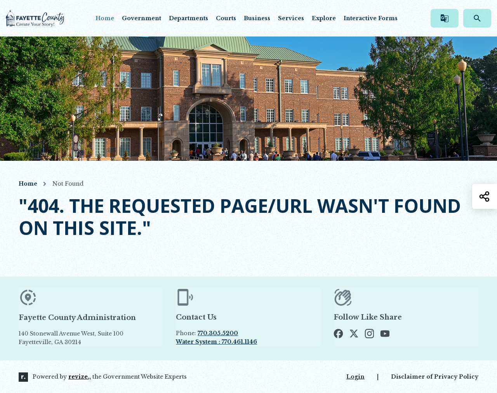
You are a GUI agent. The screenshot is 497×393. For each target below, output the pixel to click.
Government (141, 18)
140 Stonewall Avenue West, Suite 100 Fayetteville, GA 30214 (89, 338)
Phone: (207, 333)
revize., (79, 376)
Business (257, 18)
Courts (226, 18)
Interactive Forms (371, 18)
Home (105, 18)
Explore (324, 18)
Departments (188, 18)
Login (355, 376)
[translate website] (445, 18)
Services (291, 18)
